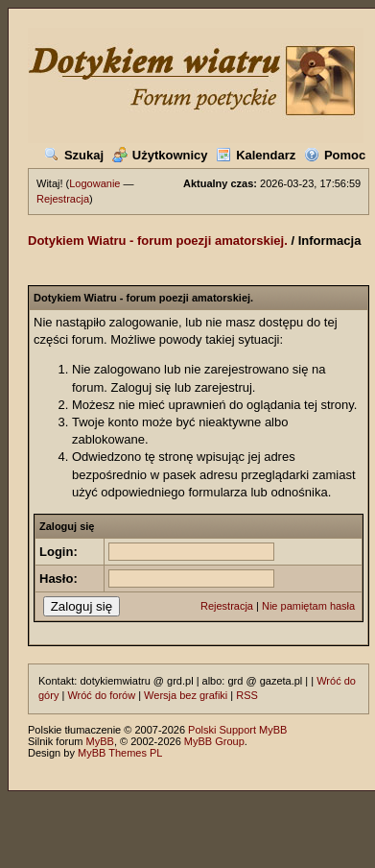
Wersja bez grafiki (185, 695)
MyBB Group (214, 741)
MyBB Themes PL (120, 753)
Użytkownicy (160, 155)
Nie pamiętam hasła (308, 606)
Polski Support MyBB (237, 729)
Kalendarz (255, 155)
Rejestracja (62, 199)
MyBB (100, 741)
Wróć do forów (101, 695)
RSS (247, 695)
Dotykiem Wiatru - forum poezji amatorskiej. (158, 240)
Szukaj (74, 155)
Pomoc (334, 155)
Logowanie (94, 183)
